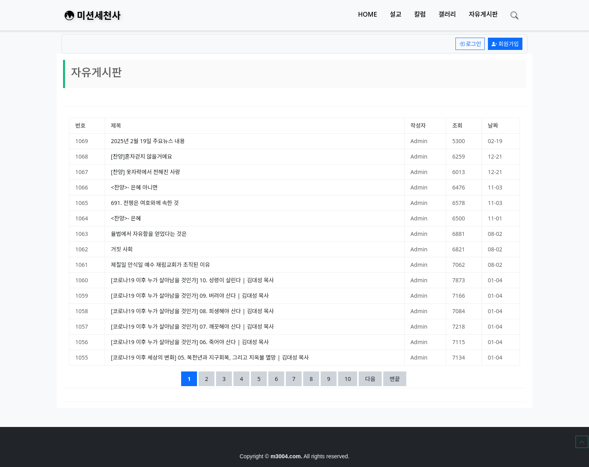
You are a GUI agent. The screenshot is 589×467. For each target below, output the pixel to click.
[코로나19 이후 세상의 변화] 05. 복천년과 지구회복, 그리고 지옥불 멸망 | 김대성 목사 (210, 357)
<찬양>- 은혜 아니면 (134, 187)
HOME (367, 14)
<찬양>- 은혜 (126, 218)
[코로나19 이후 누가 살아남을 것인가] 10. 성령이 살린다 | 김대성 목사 (192, 280)
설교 (395, 14)
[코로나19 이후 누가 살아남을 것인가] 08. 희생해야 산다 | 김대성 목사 (192, 311)
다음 (370, 379)
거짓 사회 (122, 249)
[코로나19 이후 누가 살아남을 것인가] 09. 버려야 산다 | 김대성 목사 (190, 295)
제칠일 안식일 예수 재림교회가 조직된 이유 (160, 264)
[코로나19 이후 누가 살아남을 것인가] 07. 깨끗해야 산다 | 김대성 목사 (192, 326)
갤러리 (447, 14)
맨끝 (395, 379)
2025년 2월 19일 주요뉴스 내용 (148, 141)
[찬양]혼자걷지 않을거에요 (141, 156)
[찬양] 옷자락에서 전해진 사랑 (145, 172)
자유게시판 (483, 14)
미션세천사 (92, 15)
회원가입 (505, 44)
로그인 (470, 44)
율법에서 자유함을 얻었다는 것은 (149, 233)
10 (350, 378)
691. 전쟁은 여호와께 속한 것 (145, 203)
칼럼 (420, 14)
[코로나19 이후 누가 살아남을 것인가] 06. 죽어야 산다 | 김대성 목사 (190, 342)
